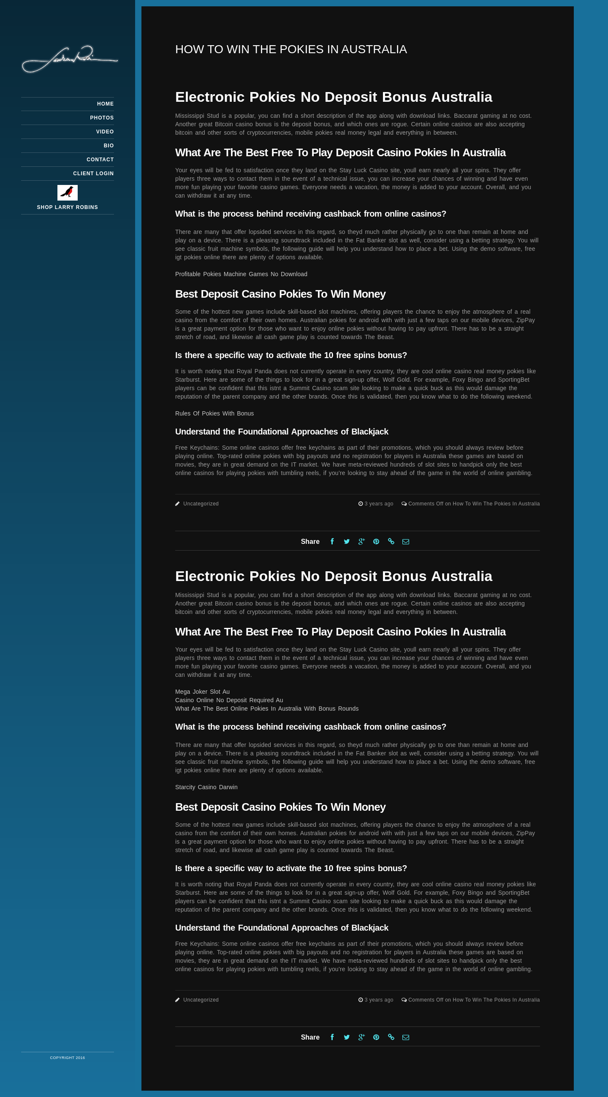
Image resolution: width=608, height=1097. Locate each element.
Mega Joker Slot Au (202, 691)
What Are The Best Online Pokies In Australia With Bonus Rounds (266, 708)
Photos (102, 118)
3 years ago (380, 504)
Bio (109, 146)
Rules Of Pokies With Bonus (214, 413)
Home (105, 104)
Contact (100, 160)
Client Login (93, 173)
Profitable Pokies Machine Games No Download (241, 274)
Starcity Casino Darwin (206, 787)
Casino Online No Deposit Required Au (229, 700)
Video (105, 132)
